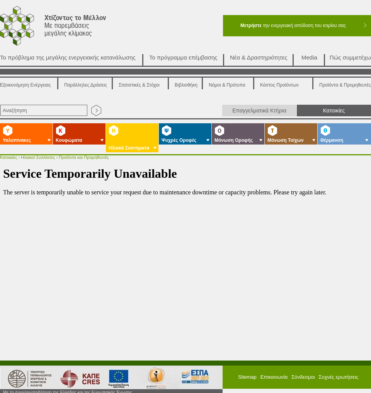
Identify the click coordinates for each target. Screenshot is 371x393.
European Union (115, 374)
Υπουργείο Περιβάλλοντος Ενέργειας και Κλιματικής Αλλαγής (27, 374)
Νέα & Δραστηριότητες (259, 57)
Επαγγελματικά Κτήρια (259, 110)
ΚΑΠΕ (76, 374)
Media (309, 57)
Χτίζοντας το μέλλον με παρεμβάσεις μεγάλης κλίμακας (62, 27)
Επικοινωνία (274, 373)
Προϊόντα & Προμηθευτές (345, 85)
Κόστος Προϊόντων (279, 85)
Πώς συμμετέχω (350, 57)
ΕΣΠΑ (153, 374)
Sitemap (247, 373)
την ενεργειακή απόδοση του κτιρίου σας (293, 25)
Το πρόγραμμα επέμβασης (183, 57)
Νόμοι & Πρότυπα (227, 85)
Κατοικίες (334, 110)
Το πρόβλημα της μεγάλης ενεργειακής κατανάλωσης (68, 57)
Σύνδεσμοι (303, 373)
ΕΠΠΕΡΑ (196, 374)
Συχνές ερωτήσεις (339, 373)
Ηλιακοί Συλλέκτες (38, 157)
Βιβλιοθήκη (186, 85)
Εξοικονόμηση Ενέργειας (25, 85)
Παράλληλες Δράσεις (85, 85)
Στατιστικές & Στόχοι (139, 85)
